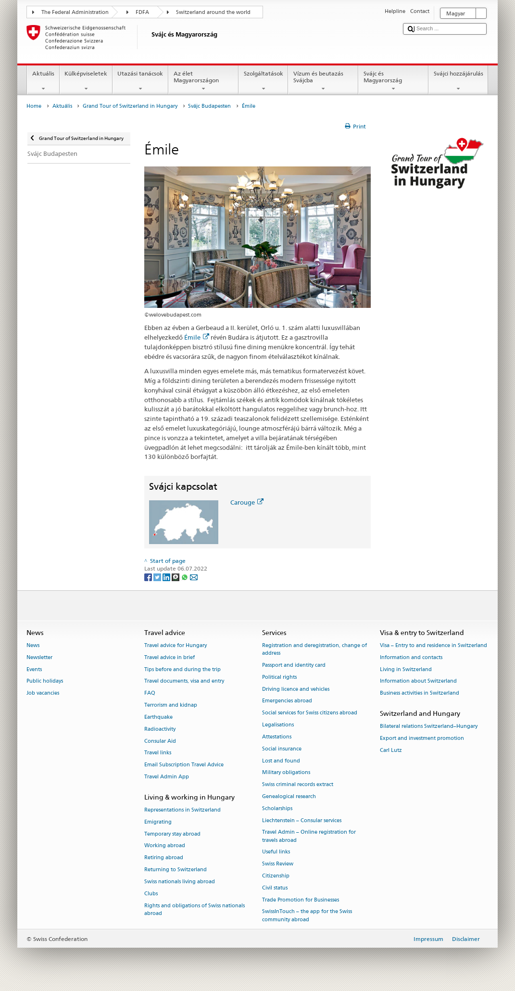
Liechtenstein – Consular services (301, 820)
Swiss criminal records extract (297, 785)
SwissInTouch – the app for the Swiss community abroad (307, 916)
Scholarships (277, 808)
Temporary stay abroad (172, 834)
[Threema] (176, 576)
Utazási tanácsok (140, 81)
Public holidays (44, 681)
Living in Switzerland (406, 669)
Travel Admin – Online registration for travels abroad (309, 836)
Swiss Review (277, 864)
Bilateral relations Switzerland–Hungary (428, 727)
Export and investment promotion (422, 739)
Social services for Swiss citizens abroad (309, 713)
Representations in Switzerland (182, 810)
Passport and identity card (294, 665)
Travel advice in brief (169, 657)
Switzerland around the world (213, 12)
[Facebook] (148, 576)
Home (33, 106)
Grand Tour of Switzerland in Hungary (130, 106)
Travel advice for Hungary (175, 645)
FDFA (142, 12)
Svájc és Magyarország (393, 81)
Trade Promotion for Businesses (300, 900)
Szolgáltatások (263, 81)
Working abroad (164, 846)
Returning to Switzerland (175, 869)
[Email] (194, 576)
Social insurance (281, 749)
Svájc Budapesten (209, 106)
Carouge (247, 502)
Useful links (276, 852)
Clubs (151, 893)
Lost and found (281, 761)
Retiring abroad (163, 858)
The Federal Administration (75, 12)
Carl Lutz (391, 750)
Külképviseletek (86, 81)
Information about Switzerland (418, 681)
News (32, 645)
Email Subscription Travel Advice (184, 765)
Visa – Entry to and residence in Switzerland (433, 645)
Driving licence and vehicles (295, 689)
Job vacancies (42, 693)
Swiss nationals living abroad (179, 881)
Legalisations (278, 725)
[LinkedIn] (167, 576)
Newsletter (39, 657)
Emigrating (158, 822)
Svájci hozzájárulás (458, 81)
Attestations (276, 737)
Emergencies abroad (287, 701)
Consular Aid (160, 741)
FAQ (149, 693)
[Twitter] (158, 576)
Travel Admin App (166, 777)
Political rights (279, 677)
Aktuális (43, 81)
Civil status (275, 888)
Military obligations (286, 773)
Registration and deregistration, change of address (314, 649)
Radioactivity (160, 729)
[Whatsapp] (185, 576)
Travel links (157, 753)
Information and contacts (411, 657)
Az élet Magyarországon (203, 81)
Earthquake (158, 717)
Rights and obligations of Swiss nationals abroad (194, 909)
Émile (196, 337)
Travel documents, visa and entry (184, 681)
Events (34, 669)
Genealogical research (289, 796)
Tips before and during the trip (182, 669)
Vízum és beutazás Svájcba (323, 81)
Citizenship (275, 876)
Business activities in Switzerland (419, 693)
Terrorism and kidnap (170, 705)
